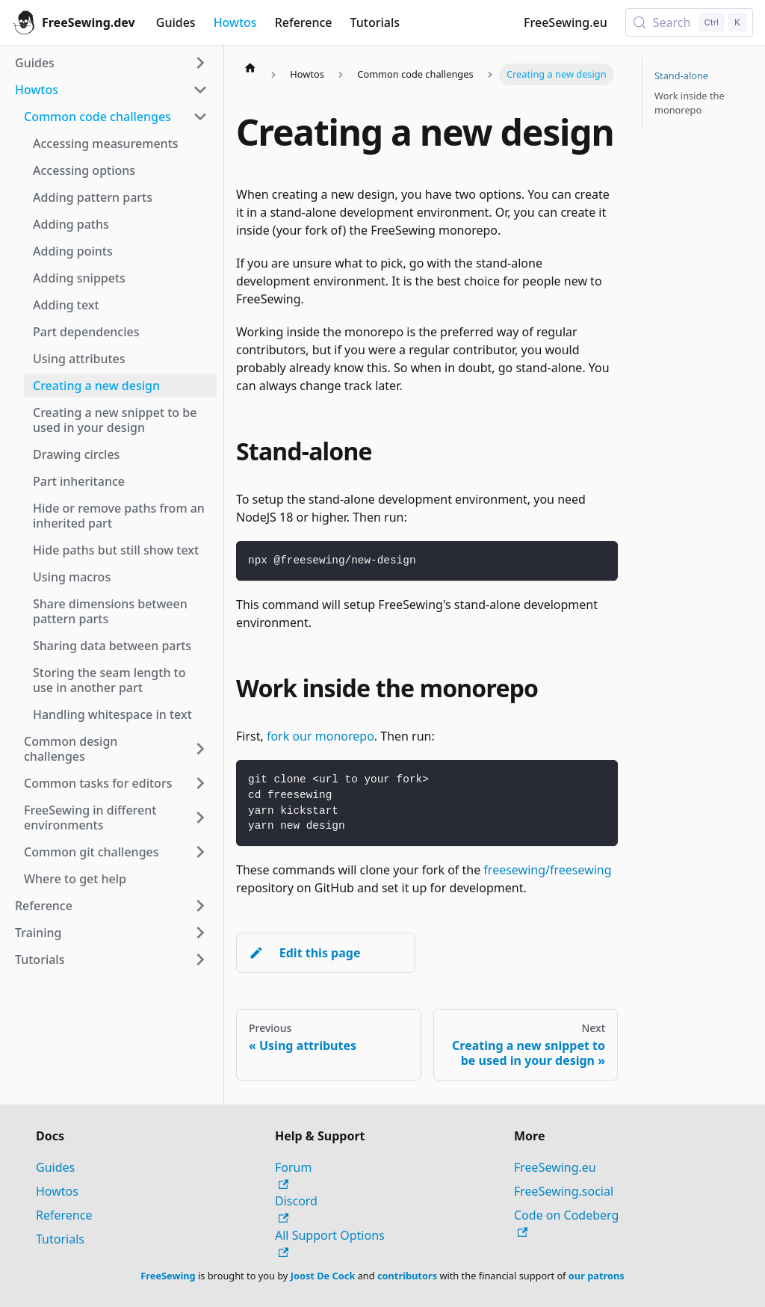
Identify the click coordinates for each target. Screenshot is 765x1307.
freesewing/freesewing (547, 870)
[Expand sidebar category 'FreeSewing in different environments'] (200, 817)
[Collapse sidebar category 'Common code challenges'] (200, 117)
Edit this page (304, 953)
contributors (407, 1275)
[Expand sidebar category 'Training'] (200, 933)
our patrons (597, 1275)
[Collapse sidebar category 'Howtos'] (200, 90)
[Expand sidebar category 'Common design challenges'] (200, 748)
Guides (176, 22)
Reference (303, 22)
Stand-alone (681, 75)
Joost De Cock (323, 1275)
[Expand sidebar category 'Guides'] (200, 63)
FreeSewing (167, 1275)
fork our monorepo (320, 736)
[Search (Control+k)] (689, 22)
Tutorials (375, 22)
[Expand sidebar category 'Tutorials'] (200, 959)
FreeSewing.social (563, 1191)
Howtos (235, 22)
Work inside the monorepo (689, 103)
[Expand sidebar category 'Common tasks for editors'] (200, 783)
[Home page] (250, 67)
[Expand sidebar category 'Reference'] (200, 906)
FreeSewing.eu (565, 22)
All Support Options (330, 1242)
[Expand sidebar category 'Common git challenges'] (200, 852)
